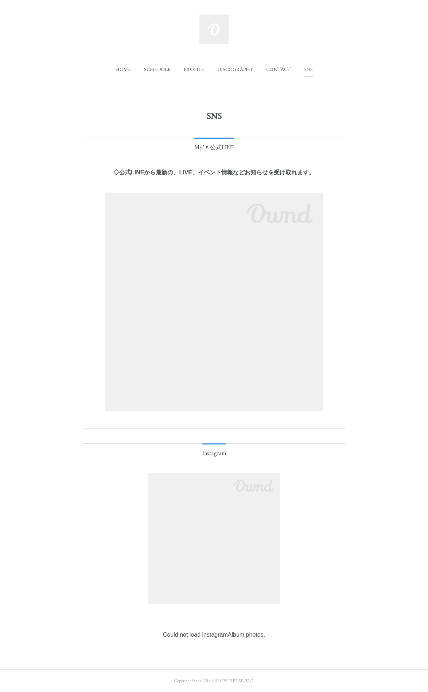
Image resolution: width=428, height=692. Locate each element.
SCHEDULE (157, 69)
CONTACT (278, 69)
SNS (308, 69)
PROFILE (194, 69)
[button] (123, 69)
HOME (123, 69)
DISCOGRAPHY (235, 69)
